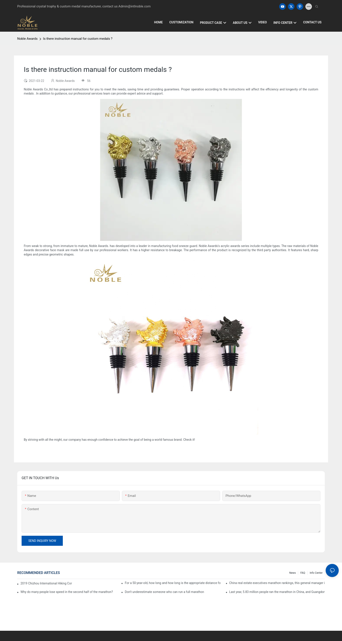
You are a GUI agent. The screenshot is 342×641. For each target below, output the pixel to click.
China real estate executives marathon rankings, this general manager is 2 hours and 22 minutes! (277, 583)
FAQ (302, 572)
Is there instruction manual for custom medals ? (77, 39)
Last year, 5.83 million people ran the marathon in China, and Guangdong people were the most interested (277, 592)
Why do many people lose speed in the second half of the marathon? (67, 592)
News (292, 572)
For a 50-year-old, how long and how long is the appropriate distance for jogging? (172, 583)
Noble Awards (27, 39)
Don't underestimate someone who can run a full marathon (164, 592)
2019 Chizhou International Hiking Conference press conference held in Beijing (46, 583)
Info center (316, 572)
